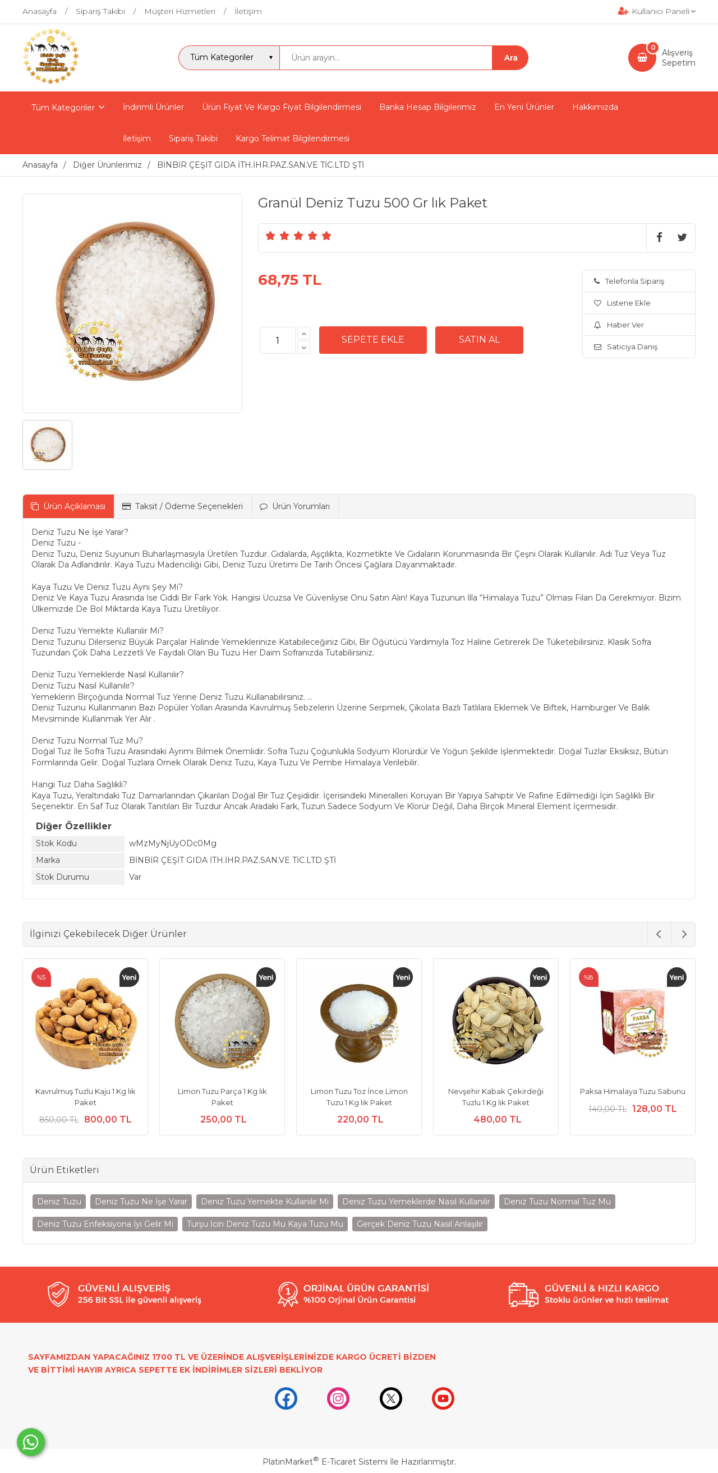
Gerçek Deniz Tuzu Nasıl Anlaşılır (420, 1224)
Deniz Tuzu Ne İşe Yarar (141, 1202)
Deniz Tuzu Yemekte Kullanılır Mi (265, 1202)
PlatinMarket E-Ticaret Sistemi (325, 1462)
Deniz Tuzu (59, 1202)
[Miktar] (278, 340)
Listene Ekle (622, 302)
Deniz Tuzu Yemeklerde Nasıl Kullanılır (416, 1202)
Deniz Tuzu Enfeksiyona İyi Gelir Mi (105, 1224)
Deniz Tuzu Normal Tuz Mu (557, 1202)
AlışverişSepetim (679, 58)
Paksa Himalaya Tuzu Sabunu (632, 1091)
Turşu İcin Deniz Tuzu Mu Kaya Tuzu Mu (265, 1224)
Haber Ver (619, 324)
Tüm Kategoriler (63, 108)
